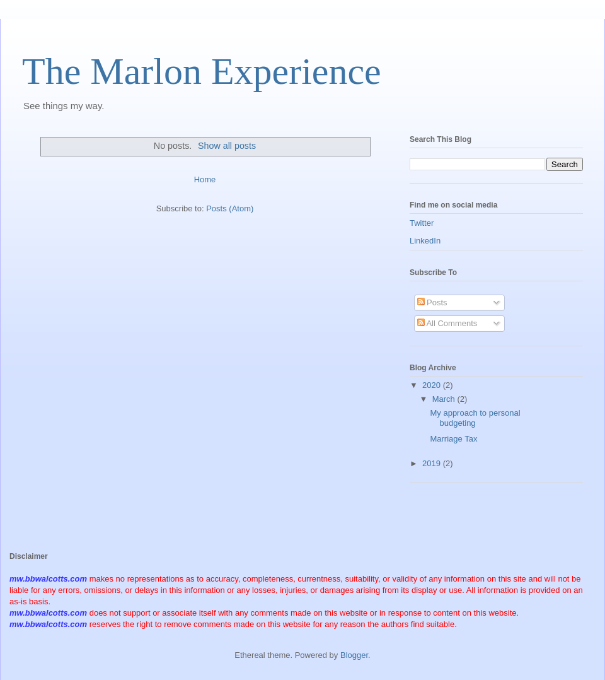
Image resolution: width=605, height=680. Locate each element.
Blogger (354, 655)
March (445, 399)
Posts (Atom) (229, 208)
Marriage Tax (453, 438)
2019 (432, 463)
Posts (432, 302)
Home (205, 179)
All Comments (447, 323)
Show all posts (227, 146)
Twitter (422, 223)
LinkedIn (425, 240)
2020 (432, 385)
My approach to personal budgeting (475, 418)
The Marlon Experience (201, 71)
